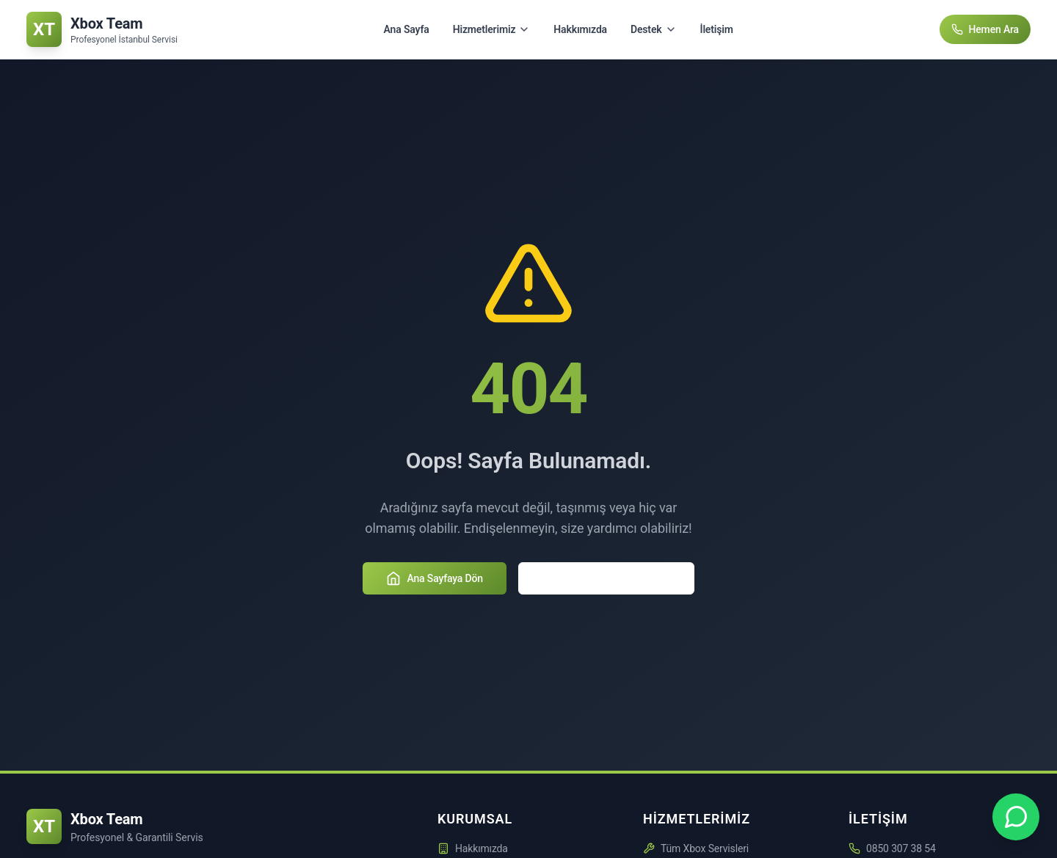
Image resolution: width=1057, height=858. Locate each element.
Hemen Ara (985, 29)
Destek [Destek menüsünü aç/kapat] (654, 29)
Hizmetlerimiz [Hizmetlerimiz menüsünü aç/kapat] (492, 29)
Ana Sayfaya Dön (434, 578)
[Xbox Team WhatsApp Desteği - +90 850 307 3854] (1015, 816)
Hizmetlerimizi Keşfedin (606, 578)
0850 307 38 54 (901, 848)
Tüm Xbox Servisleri (696, 848)
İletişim (716, 29)
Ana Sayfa (406, 29)
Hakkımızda (580, 29)
